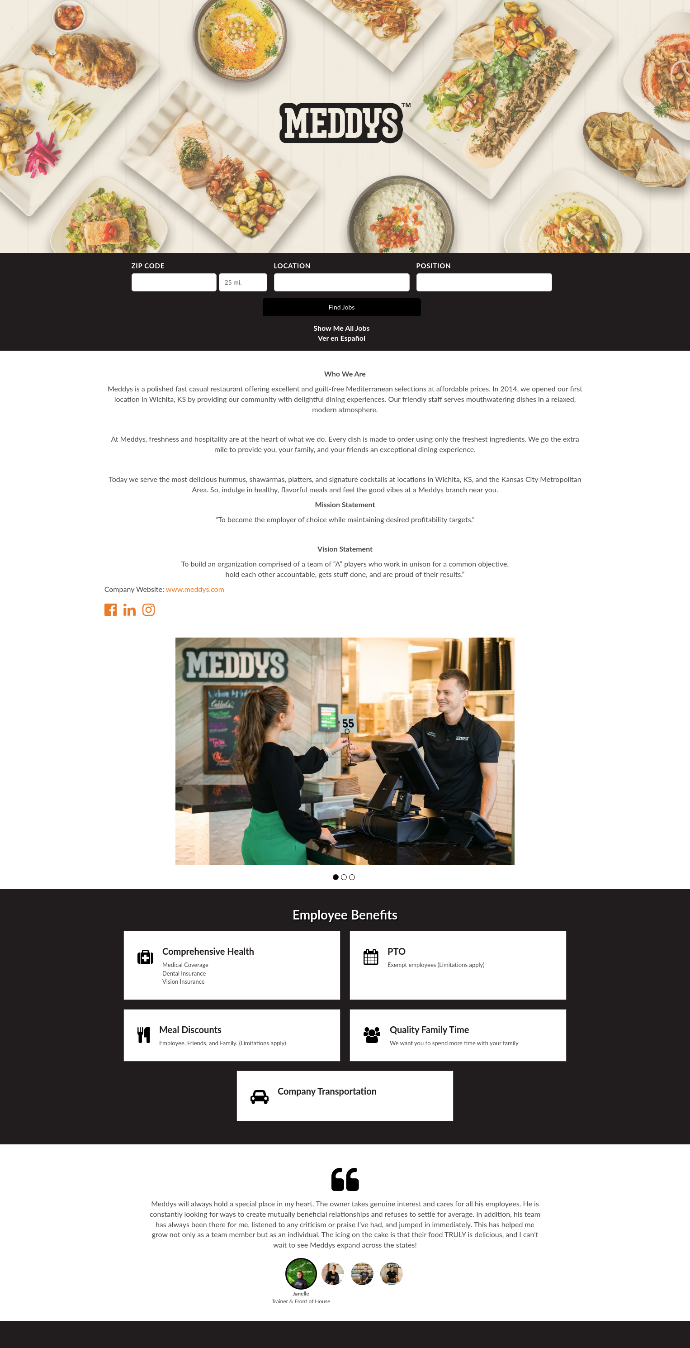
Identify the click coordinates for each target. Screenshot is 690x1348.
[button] (336, 877)
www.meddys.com (195, 589)
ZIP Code (148, 266)
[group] (345, 751)
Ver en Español (341, 337)
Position (433, 266)
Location (292, 266)
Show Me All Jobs (341, 328)
